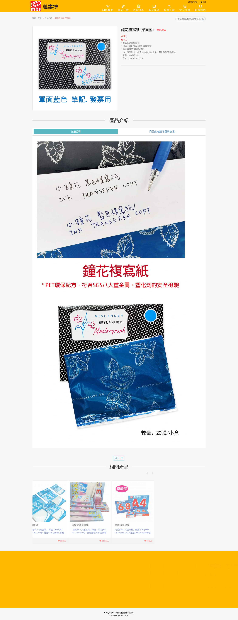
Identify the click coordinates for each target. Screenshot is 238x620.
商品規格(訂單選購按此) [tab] (162, 131)
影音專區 (154, 10)
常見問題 (184, 10)
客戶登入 (193, 2)
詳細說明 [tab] (76, 131)
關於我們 (107, 10)
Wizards (124, 615)
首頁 (39, 18)
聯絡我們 (200, 10)
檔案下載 (169, 10)
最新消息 (138, 10)
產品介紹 (123, 10)
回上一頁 (119, 458)
